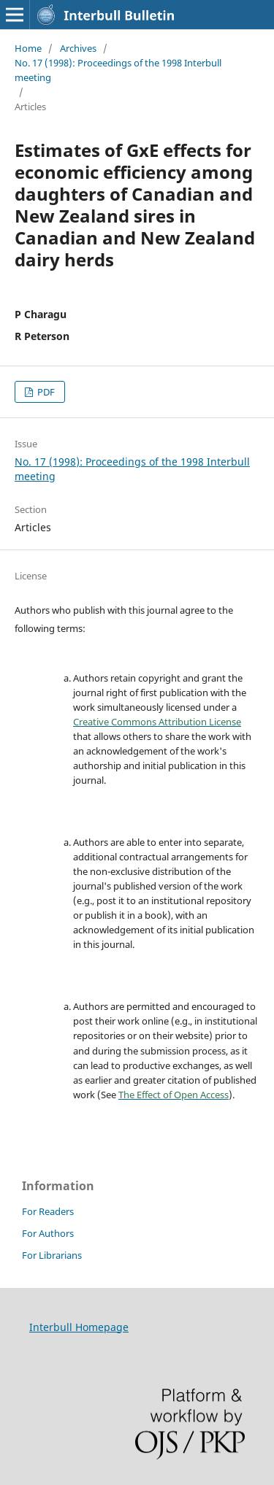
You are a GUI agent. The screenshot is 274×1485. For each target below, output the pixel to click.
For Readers (48, 1211)
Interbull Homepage (79, 1327)
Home (28, 48)
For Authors (48, 1233)
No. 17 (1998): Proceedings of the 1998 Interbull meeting (118, 70)
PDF (45, 391)
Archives (78, 48)
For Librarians (52, 1255)
